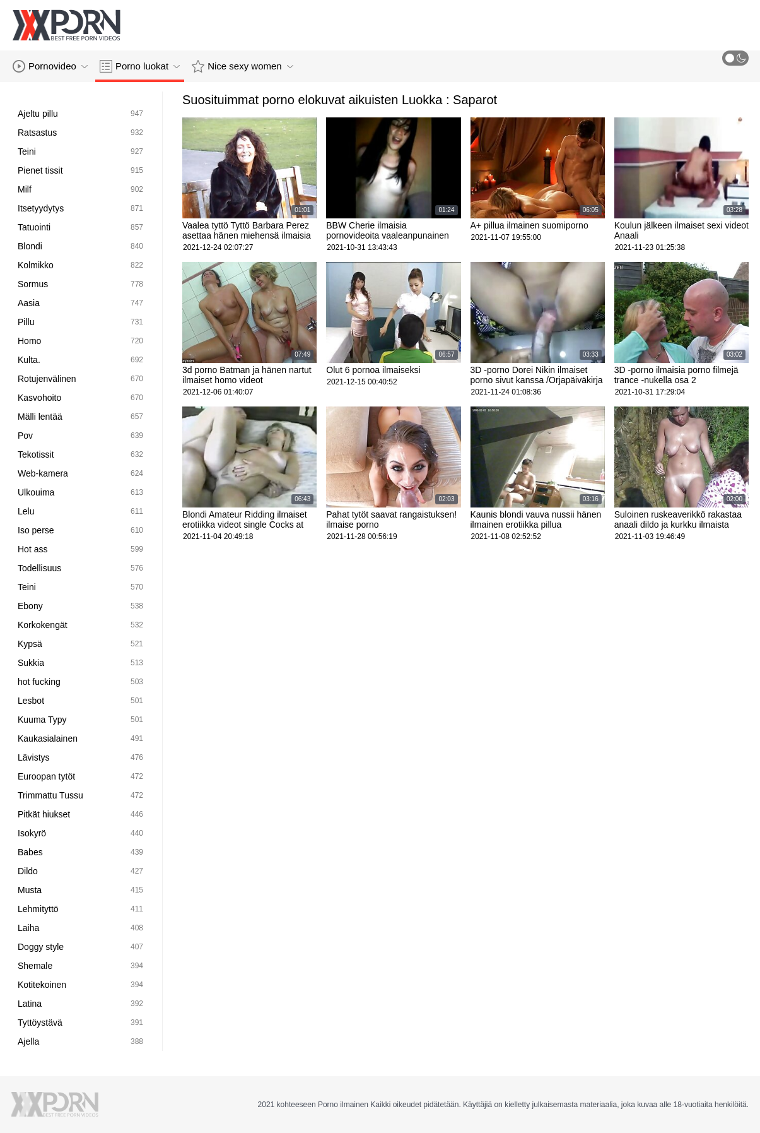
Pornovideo (50, 66)
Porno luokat (140, 66)
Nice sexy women (242, 66)
